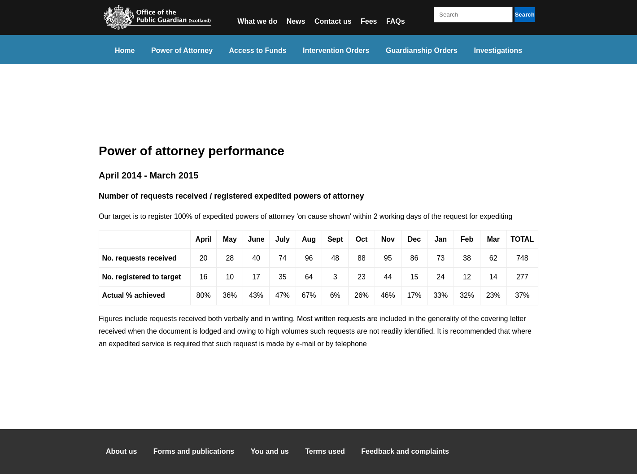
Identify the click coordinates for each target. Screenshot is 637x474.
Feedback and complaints (405, 451)
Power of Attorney (182, 50)
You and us (270, 451)
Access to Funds (258, 50)
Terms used (325, 451)
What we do (257, 21)
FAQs (395, 21)
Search (524, 14)
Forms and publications (193, 451)
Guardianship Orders (422, 50)
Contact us (333, 21)
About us (121, 451)
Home (125, 50)
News (296, 21)
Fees (369, 21)
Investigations (498, 50)
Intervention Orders (336, 50)
